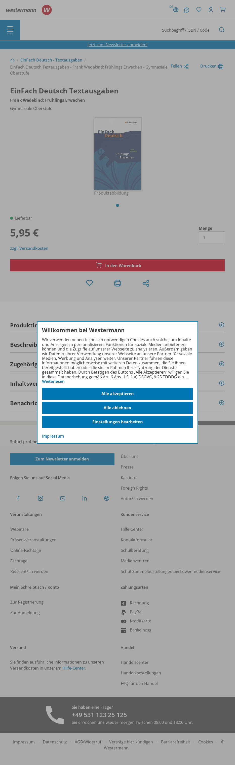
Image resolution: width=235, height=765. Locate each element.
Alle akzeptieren (117, 393)
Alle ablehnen (117, 407)
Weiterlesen (53, 381)
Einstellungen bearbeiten (117, 422)
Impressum (53, 436)
